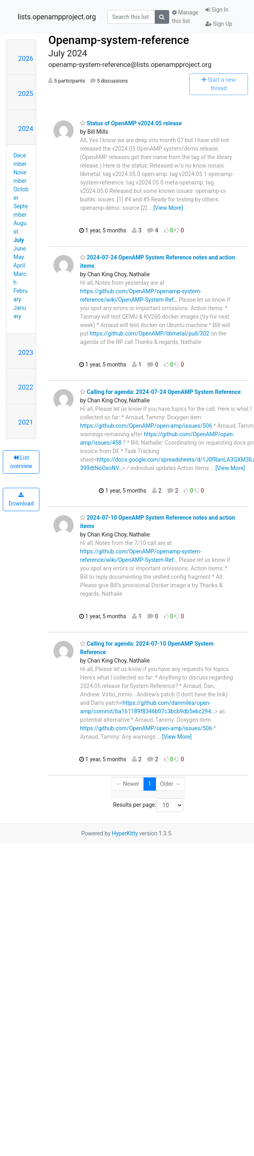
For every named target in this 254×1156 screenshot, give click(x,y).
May (19, 257)
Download (21, 499)
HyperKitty (125, 833)
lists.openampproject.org (57, 17)
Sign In (217, 9)
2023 (25, 352)
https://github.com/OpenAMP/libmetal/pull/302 (149, 333)
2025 (25, 93)
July (19, 240)
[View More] (168, 208)
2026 (25, 58)
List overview (21, 461)
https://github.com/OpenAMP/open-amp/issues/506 (146, 426)
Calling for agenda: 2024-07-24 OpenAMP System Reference (160, 392)
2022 (25, 387)
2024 (25, 128)
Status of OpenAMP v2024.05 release (131, 123)
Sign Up (218, 24)
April (19, 265)
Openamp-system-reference (118, 40)
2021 (25, 422)
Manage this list (185, 16)
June (20, 248)
